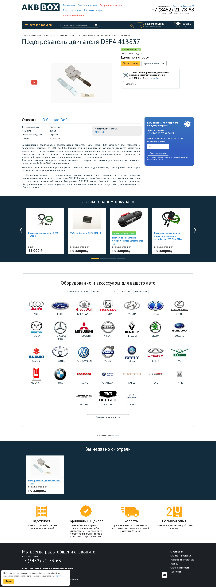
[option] (34, 65)
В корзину (130, 63)
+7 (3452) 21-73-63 (173, 9)
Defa (117, 435)
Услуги (100, 10)
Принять (9, 581)
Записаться (131, 83)
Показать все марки (108, 417)
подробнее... (156, 78)
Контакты (88, 10)
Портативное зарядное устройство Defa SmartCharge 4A (127, 240)
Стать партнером (72, 10)
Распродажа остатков (110, 5)
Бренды (174, 563)
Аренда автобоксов (73, 15)
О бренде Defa (55, 119)
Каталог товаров (38, 25)
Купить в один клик (154, 63)
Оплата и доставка (87, 5)
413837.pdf (100, 132)
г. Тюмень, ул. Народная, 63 (182, 6)
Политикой (60, 576)
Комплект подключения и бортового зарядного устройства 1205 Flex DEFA (168, 236)
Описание (31, 119)
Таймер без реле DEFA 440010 (85, 233)
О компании (69, 5)
